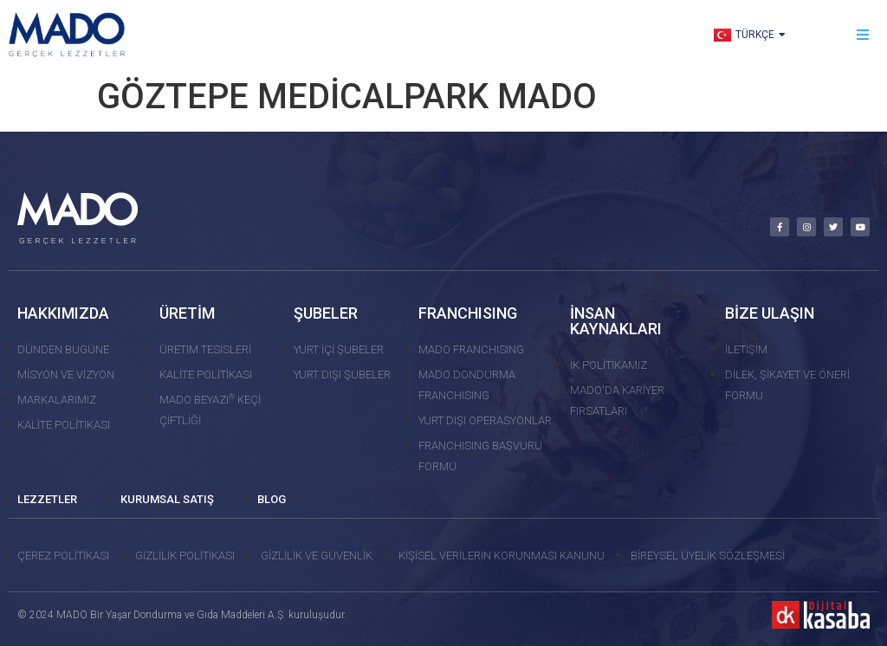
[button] (863, 35)
